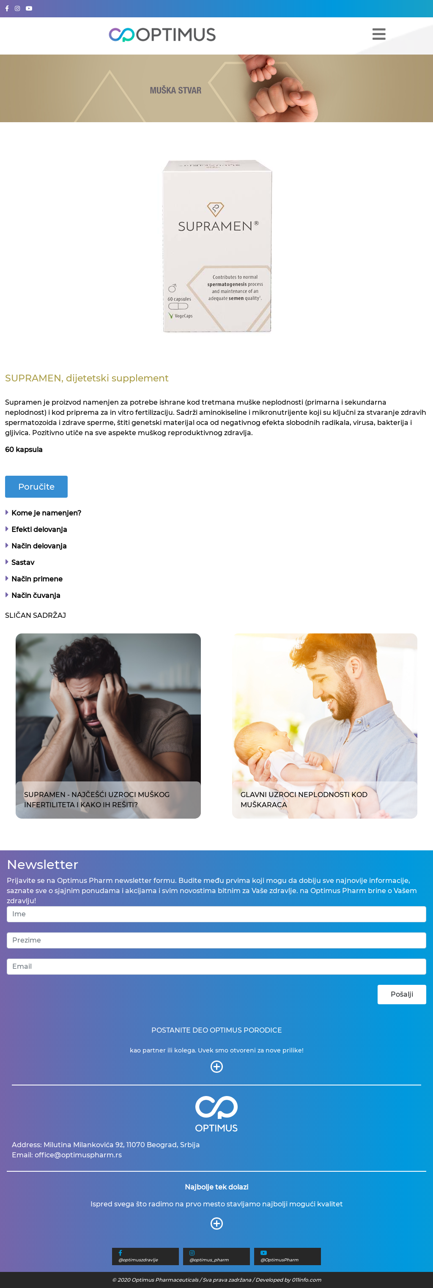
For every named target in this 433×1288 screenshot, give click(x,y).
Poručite (36, 487)
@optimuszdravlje (138, 1260)
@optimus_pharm (209, 1260)
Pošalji (402, 994)
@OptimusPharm (279, 1260)
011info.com (306, 1280)
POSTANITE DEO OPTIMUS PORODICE (216, 1030)
